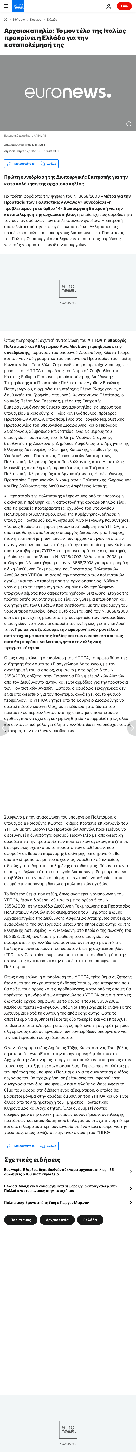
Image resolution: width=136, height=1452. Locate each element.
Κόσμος (35, 19)
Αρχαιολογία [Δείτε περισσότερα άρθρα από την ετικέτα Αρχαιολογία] (57, 1220)
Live (124, 6)
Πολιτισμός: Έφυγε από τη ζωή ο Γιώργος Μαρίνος (46, 1202)
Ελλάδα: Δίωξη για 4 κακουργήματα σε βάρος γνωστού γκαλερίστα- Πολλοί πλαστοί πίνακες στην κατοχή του (61, 1188)
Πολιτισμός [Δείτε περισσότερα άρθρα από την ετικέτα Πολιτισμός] (20, 1220)
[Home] (5, 19)
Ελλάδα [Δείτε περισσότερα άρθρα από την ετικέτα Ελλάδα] (90, 1220)
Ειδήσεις (19, 19)
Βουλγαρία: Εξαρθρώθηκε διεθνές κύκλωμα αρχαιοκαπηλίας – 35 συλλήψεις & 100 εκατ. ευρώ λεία (59, 1171)
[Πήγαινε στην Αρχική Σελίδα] (18, 6)
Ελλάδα (52, 19)
